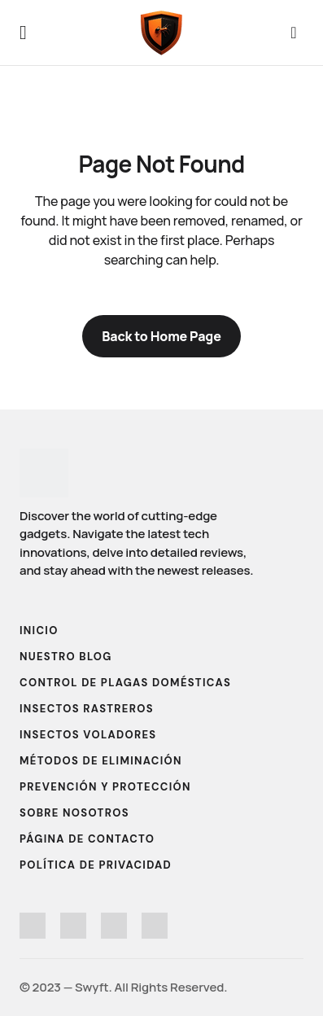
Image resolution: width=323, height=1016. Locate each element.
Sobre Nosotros (74, 813)
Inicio (39, 630)
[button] (23, 32)
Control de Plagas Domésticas (125, 683)
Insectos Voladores (88, 735)
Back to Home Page (161, 336)
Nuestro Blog (66, 656)
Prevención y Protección (105, 787)
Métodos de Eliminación (101, 761)
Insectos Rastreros (87, 709)
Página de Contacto (87, 839)
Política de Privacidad (96, 865)
